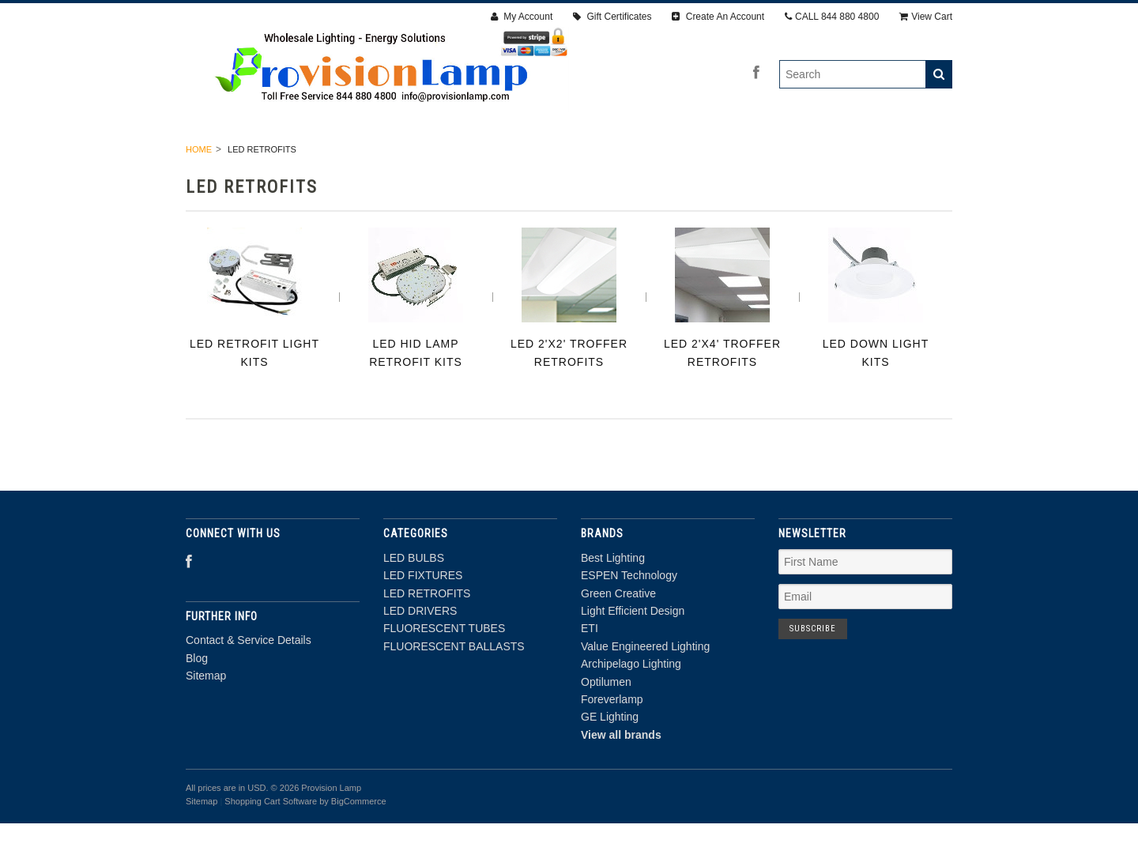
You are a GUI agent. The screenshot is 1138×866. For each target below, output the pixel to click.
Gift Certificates (612, 16)
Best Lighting (613, 599)
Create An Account (718, 16)
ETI (589, 671)
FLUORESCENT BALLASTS (849, 156)
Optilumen (606, 723)
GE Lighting (610, 759)
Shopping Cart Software (270, 843)
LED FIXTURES (349, 156)
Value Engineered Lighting (645, 688)
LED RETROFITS (461, 156)
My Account (521, 16)
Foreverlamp (612, 741)
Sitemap (206, 717)
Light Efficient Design (632, 652)
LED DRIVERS (569, 156)
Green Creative (618, 635)
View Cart (925, 16)
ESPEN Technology (629, 618)
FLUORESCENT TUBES (693, 156)
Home (199, 191)
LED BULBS (250, 156)
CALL (832, 16)
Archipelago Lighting (631, 706)
